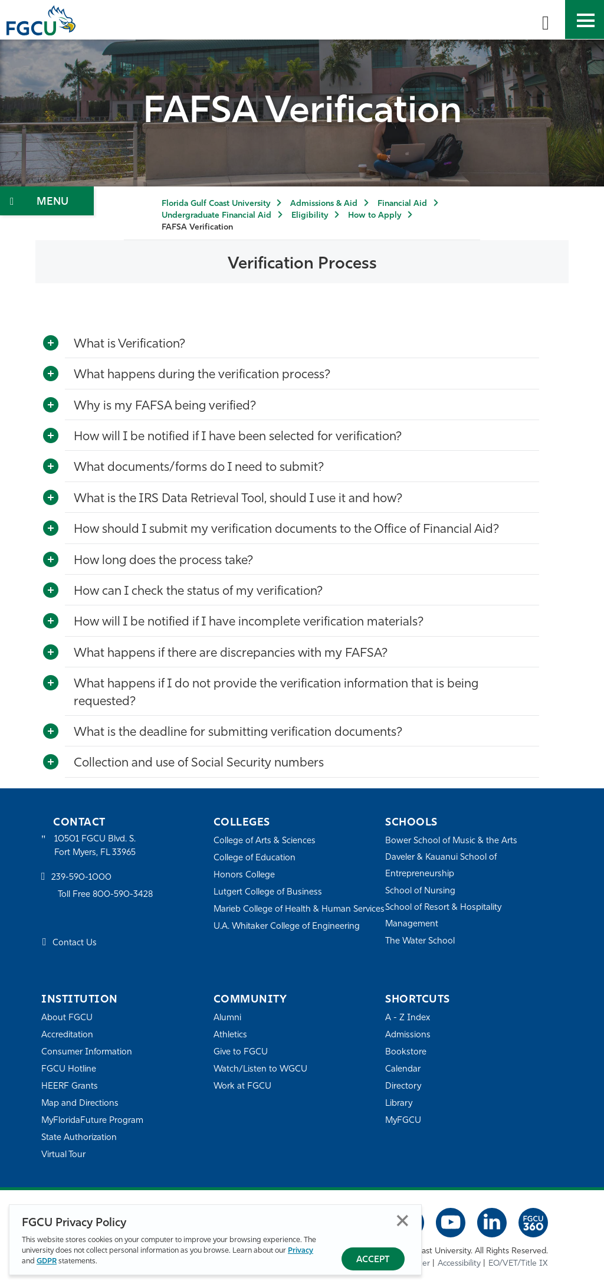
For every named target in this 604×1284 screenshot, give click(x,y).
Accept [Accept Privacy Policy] (373, 1260)
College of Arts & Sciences (265, 840)
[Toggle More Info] (50, 343)
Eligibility (309, 215)
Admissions (408, 1034)
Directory (403, 1086)
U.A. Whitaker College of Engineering (287, 942)
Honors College (244, 874)
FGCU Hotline (68, 1068)
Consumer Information (87, 1051)
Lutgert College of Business (268, 891)
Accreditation (67, 1034)
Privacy (300, 1250)
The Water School (420, 940)
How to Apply (374, 215)
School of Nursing (420, 890)
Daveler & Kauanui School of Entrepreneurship (441, 865)
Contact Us (74, 943)
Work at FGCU (243, 1086)
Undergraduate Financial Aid (216, 215)
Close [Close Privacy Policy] (402, 1220)
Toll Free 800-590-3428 (106, 895)
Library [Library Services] (399, 1103)
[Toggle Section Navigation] (47, 200)
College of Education (255, 857)
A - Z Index (407, 1017)
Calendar (403, 1068)
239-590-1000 (81, 878)
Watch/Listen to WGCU (261, 1068)
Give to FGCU (241, 1051)
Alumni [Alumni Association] (227, 1017)
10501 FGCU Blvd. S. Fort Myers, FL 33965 (95, 845)
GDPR (47, 1261)
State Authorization (79, 1137)
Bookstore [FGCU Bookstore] (405, 1051)
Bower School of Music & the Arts (451, 840)
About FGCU (67, 1017)
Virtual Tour (63, 1154)
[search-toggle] (545, 19)
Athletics (230, 1034)
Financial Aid (402, 203)
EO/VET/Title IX (518, 1263)
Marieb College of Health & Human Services (283, 916)
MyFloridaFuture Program (93, 1120)
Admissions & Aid (323, 203)
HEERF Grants (70, 1086)
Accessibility (459, 1263)
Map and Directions (80, 1103)
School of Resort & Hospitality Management (444, 915)
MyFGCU (403, 1120)
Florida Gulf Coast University (216, 203)
